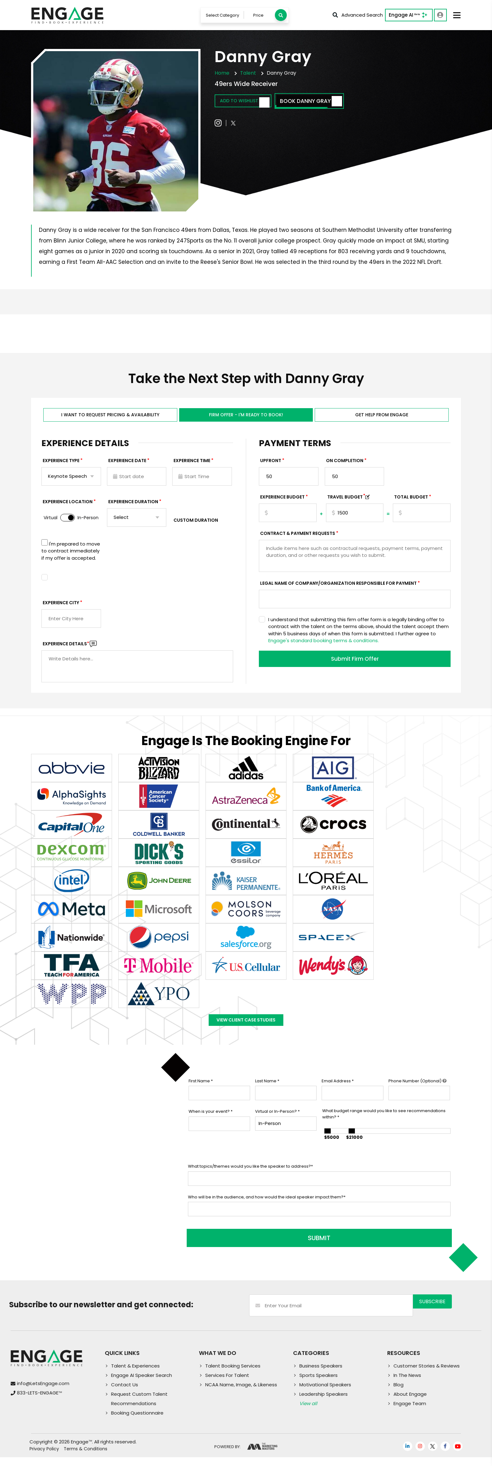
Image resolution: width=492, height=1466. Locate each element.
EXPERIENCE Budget (282, 503)
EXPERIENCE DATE (127, 467)
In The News (407, 1384)
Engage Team (409, 1412)
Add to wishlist (251, 104)
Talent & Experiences (135, 1374)
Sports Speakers (318, 1384)
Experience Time (192, 467)
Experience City (61, 609)
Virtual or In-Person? (277, 1124)
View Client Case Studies (246, 1030)
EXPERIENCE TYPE (61, 467)
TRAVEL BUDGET (346, 503)
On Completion (344, 467)
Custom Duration (196, 527)
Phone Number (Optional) (417, 1094)
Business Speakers (320, 1374)
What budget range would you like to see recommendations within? (384, 1127)
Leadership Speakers (323, 1402)
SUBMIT (235, 1246)
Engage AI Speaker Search (141, 1384)
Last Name (267, 1094)
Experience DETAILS (66, 650)
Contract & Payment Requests (297, 540)
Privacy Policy (44, 1457)
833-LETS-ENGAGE (39, 1401)
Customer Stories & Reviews (426, 1374)
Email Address (338, 1094)
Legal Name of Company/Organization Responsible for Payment (338, 590)
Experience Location (68, 508)
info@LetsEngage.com (43, 1392)
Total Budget (411, 503)
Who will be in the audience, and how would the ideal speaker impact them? (266, 1210)
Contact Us (124, 1393)
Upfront (270, 467)
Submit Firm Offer (355, 666)
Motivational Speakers (325, 1393)
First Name (201, 1094)
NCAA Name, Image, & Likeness (241, 1393)
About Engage (410, 1402)
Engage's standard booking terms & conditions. (323, 647)
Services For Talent (227, 1384)
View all (308, 1412)
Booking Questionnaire (137, 1421)
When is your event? (211, 1124)
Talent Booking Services (232, 1374)
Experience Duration (133, 508)
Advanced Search (357, 16)
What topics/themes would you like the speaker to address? (250, 1179)
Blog (398, 1393)
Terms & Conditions (85, 1457)
